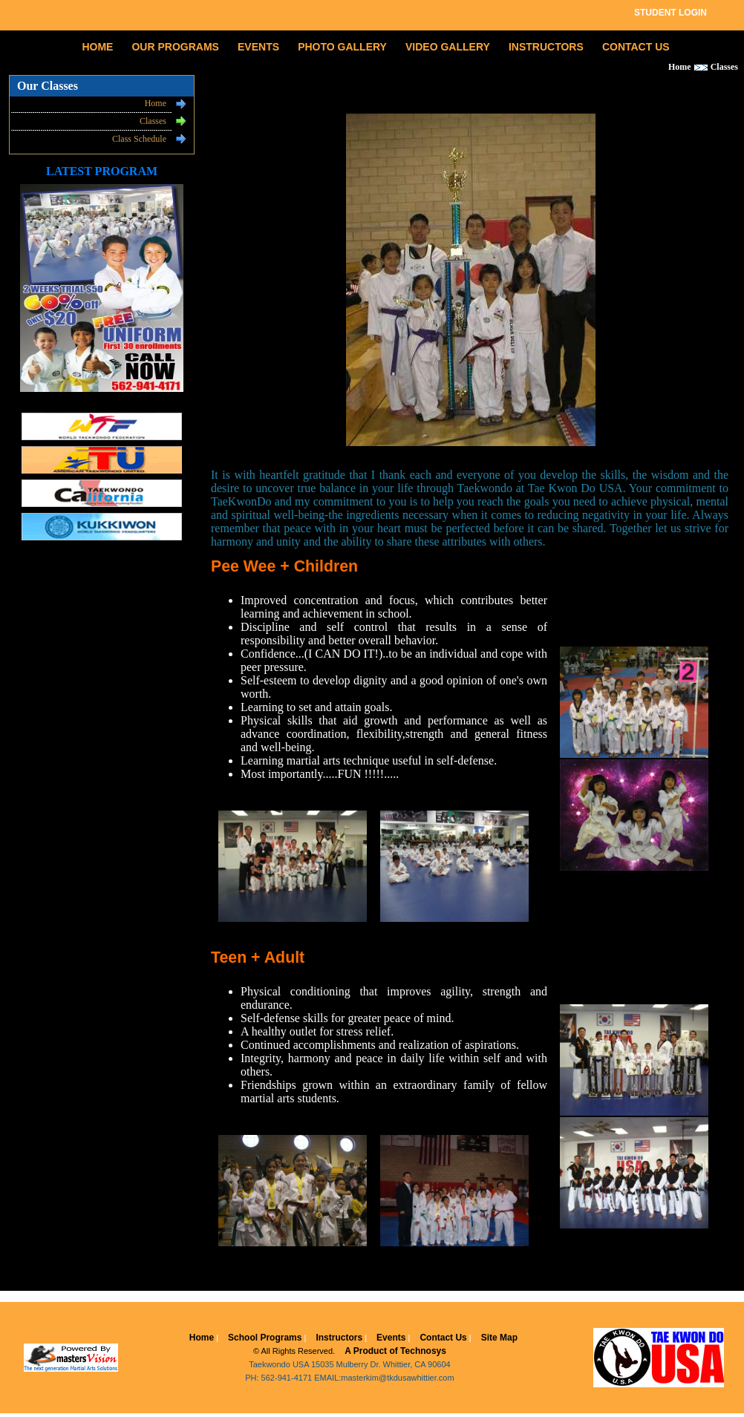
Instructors (339, 1337)
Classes (153, 121)
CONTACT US (636, 47)
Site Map (499, 1337)
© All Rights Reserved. (294, 1350)
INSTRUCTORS (546, 47)
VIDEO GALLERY (447, 47)
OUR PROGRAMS (174, 47)
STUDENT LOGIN (670, 12)
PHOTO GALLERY (342, 47)
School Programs (264, 1337)
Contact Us (443, 1337)
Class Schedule (139, 139)
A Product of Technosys (395, 1351)
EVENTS (258, 47)
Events (390, 1337)
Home (155, 103)
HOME (97, 47)
